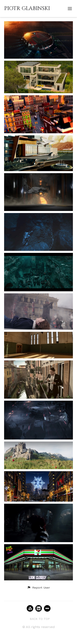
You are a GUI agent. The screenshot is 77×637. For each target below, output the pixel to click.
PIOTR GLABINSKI (27, 8)
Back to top (40, 618)
